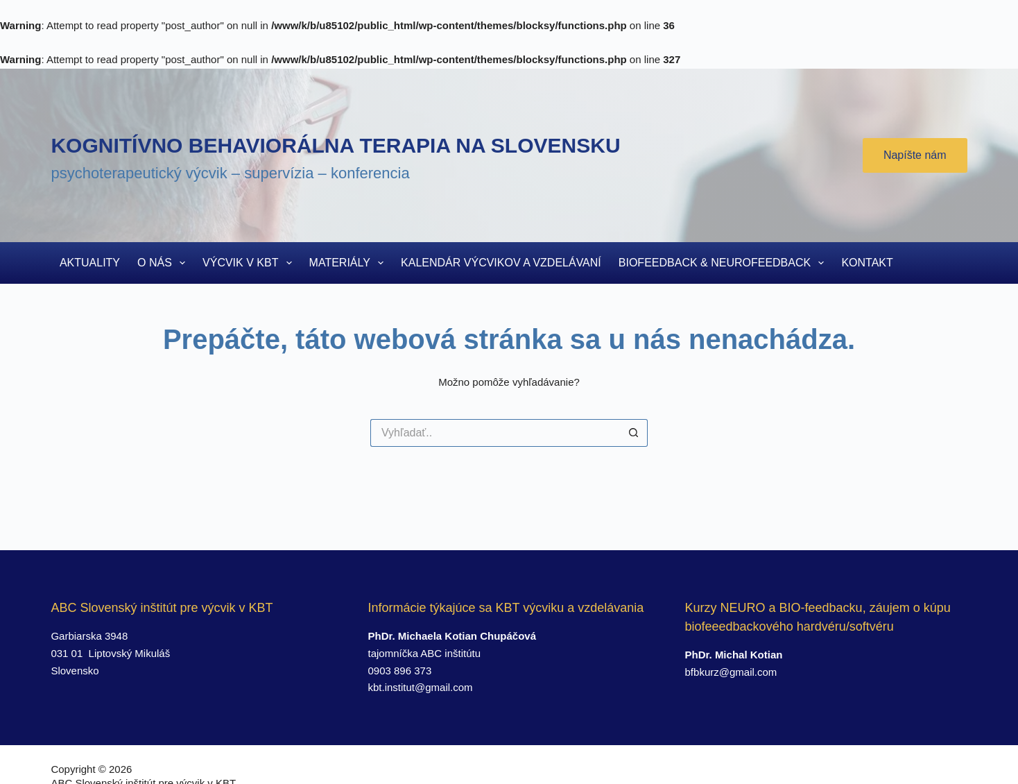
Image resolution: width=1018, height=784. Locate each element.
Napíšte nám (915, 155)
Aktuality (90, 263)
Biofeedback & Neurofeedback (724, 263)
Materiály (349, 263)
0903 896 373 (399, 670)
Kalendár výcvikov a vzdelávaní (501, 263)
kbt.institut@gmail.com (420, 687)
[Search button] (634, 433)
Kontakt (866, 263)
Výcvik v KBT (249, 263)
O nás (164, 263)
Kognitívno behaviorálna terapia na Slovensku (335, 145)
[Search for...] (495, 433)
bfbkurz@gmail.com (731, 672)
